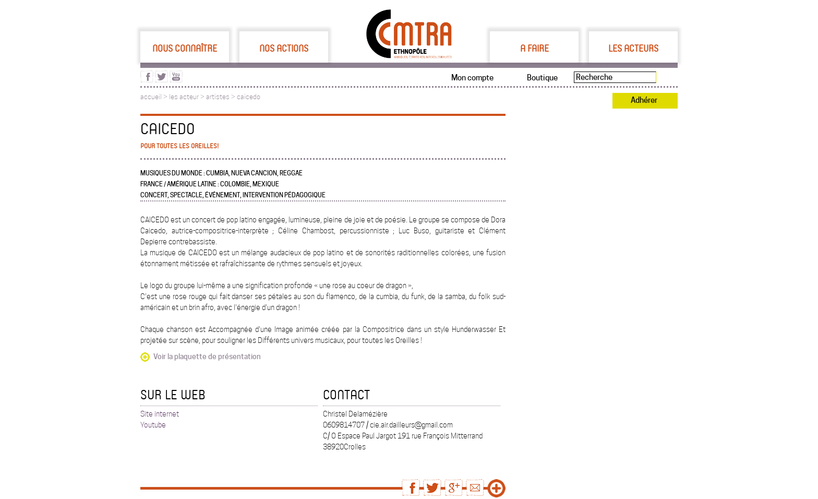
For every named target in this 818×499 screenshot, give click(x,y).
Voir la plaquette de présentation (207, 356)
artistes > (221, 97)
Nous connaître (184, 48)
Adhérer (644, 100)
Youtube (153, 425)
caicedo (248, 97)
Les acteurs (633, 48)
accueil (151, 97)
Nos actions (283, 48)
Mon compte (472, 77)
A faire (534, 48)
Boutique (542, 77)
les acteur (184, 97)
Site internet (159, 414)
